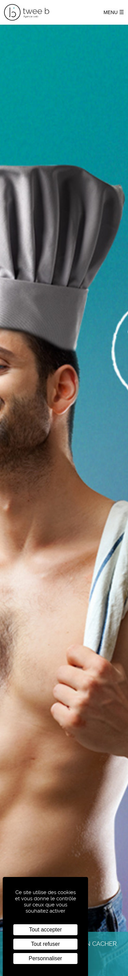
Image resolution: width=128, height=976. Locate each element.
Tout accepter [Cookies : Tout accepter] (45, 929)
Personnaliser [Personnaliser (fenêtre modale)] (45, 958)
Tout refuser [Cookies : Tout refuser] (45, 944)
